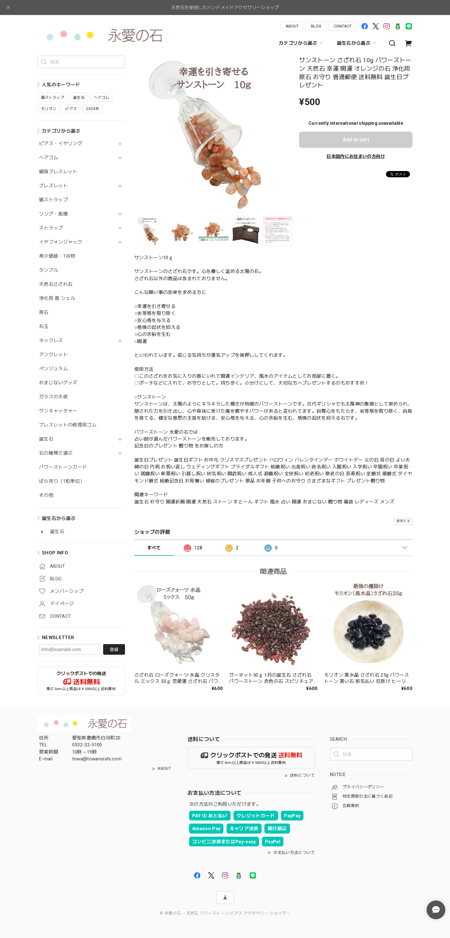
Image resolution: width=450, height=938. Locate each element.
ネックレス (51, 340)
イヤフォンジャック (60, 242)
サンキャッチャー (58, 411)
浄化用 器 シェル (57, 298)
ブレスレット (53, 186)
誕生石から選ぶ (357, 43)
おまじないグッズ (58, 383)
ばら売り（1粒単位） (62, 481)
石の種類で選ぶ (55, 453)
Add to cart (356, 140)
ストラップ (51, 228)
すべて (154, 547)
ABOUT (292, 26)
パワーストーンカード (63, 467)
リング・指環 (53, 214)
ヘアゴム (48, 157)
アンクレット (53, 354)
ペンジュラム (53, 368)
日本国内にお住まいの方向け (356, 156)
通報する (403, 521)
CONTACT (343, 26)
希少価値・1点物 (57, 256)
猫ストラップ (53, 200)
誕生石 (46, 439)
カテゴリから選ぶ (301, 43)
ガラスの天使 (53, 397)
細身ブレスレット (58, 171)
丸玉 (44, 326)
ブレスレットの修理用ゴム (68, 425)
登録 (114, 649)
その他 (46, 495)
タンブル (48, 270)
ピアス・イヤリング (60, 143)
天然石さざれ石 (55, 284)
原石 (44, 312)
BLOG (316, 26)
